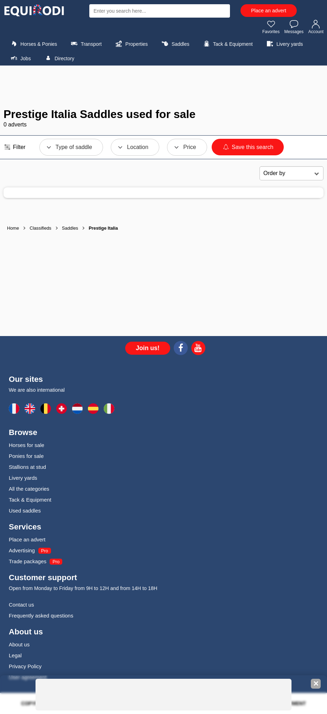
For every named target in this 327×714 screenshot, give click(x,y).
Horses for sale (26, 445)
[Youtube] (198, 349)
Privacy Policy (25, 666)
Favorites (271, 26)
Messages (294, 26)
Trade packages (27, 561)
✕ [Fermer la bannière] (316, 684)
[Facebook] (181, 349)
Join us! (147, 348)
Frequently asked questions (41, 616)
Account (315, 26)
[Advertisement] (163, 87)
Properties (131, 44)
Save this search (247, 147)
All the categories (29, 489)
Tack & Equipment (227, 44)
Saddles (175, 44)
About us (19, 644)
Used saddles (25, 511)
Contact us (21, 605)
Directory (58, 58)
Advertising (22, 550)
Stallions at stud (27, 467)
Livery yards (284, 44)
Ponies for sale (26, 456)
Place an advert (268, 10)
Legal (15, 655)
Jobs (20, 58)
